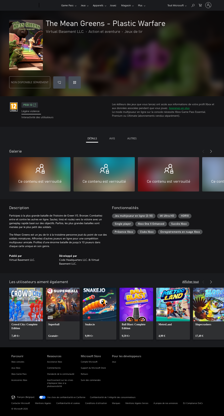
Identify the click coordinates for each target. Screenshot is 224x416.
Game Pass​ (67, 5)
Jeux (83, 5)
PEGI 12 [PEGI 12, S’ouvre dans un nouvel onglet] (29, 105)
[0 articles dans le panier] (200, 4)
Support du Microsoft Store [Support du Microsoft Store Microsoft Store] (93, 368)
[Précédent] (203, 151)
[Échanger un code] (75, 82)
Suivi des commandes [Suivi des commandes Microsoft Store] (91, 380)
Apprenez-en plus (179, 108)
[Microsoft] (24, 5)
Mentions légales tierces (136, 403)
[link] (26, 314)
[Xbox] (49, 5)
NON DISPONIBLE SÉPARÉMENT (29, 82)
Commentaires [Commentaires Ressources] (54, 368)
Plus (140, 5)
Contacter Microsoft (20, 403)
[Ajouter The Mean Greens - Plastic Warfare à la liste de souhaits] (59, 82)
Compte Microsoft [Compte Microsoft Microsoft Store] (89, 361)
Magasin (126, 5)
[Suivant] (211, 151)
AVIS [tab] (112, 138)
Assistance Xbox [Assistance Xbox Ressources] (54, 361)
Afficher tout (190, 281)
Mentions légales (43, 403)
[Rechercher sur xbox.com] (192, 5)
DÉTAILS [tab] (92, 138)
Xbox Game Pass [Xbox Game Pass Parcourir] (19, 374)
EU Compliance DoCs (193, 403)
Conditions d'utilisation (96, 403)
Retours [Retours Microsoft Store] (84, 374)
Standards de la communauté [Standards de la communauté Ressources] (60, 374)
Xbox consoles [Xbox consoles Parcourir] (17, 361)
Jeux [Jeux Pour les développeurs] (114, 361)
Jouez (113, 5)
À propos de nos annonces (166, 403)
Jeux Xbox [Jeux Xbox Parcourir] (15, 368)
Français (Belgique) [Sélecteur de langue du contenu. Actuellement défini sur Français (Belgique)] (25, 397)
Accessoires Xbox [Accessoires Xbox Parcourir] (19, 380)
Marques (116, 403)
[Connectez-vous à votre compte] (208, 5)
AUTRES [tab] (132, 138)
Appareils (98, 5)
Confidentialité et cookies (68, 403)
